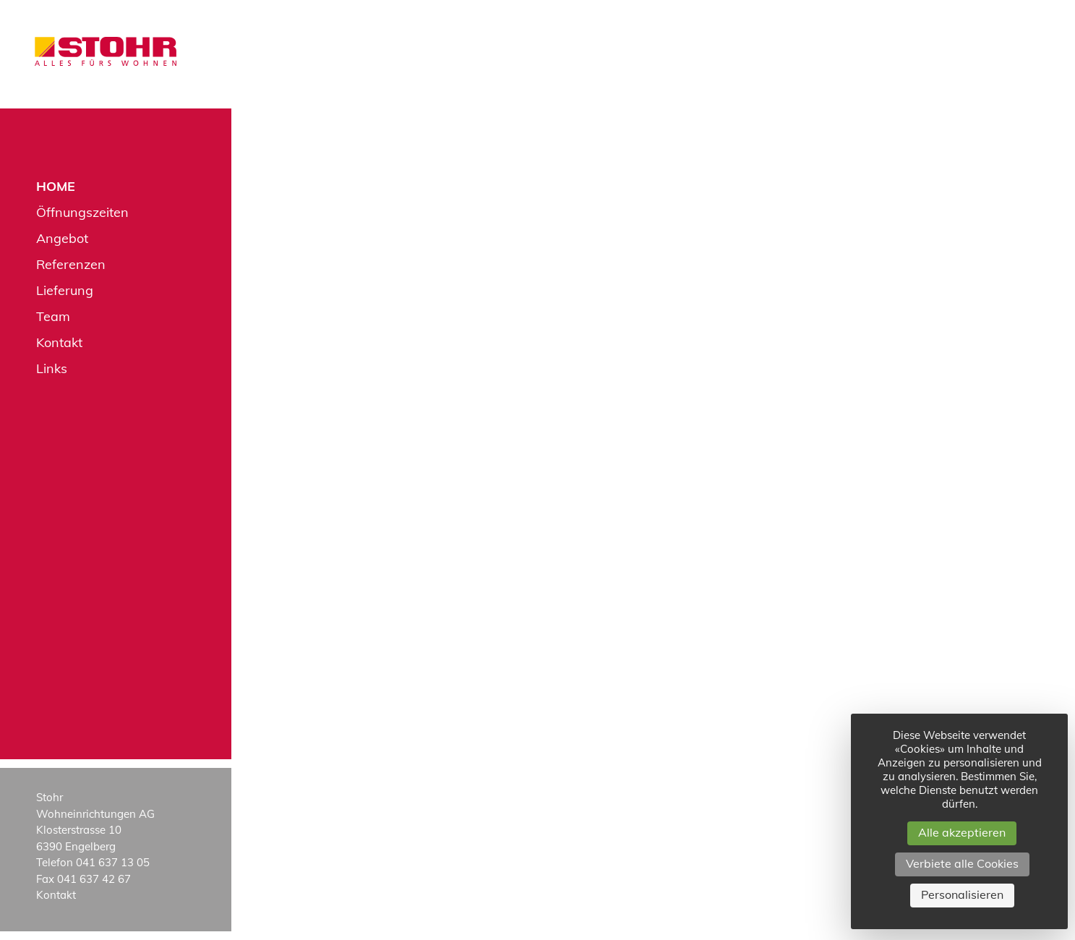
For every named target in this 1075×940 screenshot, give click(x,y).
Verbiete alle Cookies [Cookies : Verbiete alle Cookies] (962, 863)
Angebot (62, 238)
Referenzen (71, 264)
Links (51, 368)
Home (55, 186)
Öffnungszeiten (82, 212)
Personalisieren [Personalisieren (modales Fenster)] (962, 894)
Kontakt (59, 342)
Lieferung (64, 290)
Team (53, 316)
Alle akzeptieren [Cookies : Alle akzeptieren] (962, 832)
